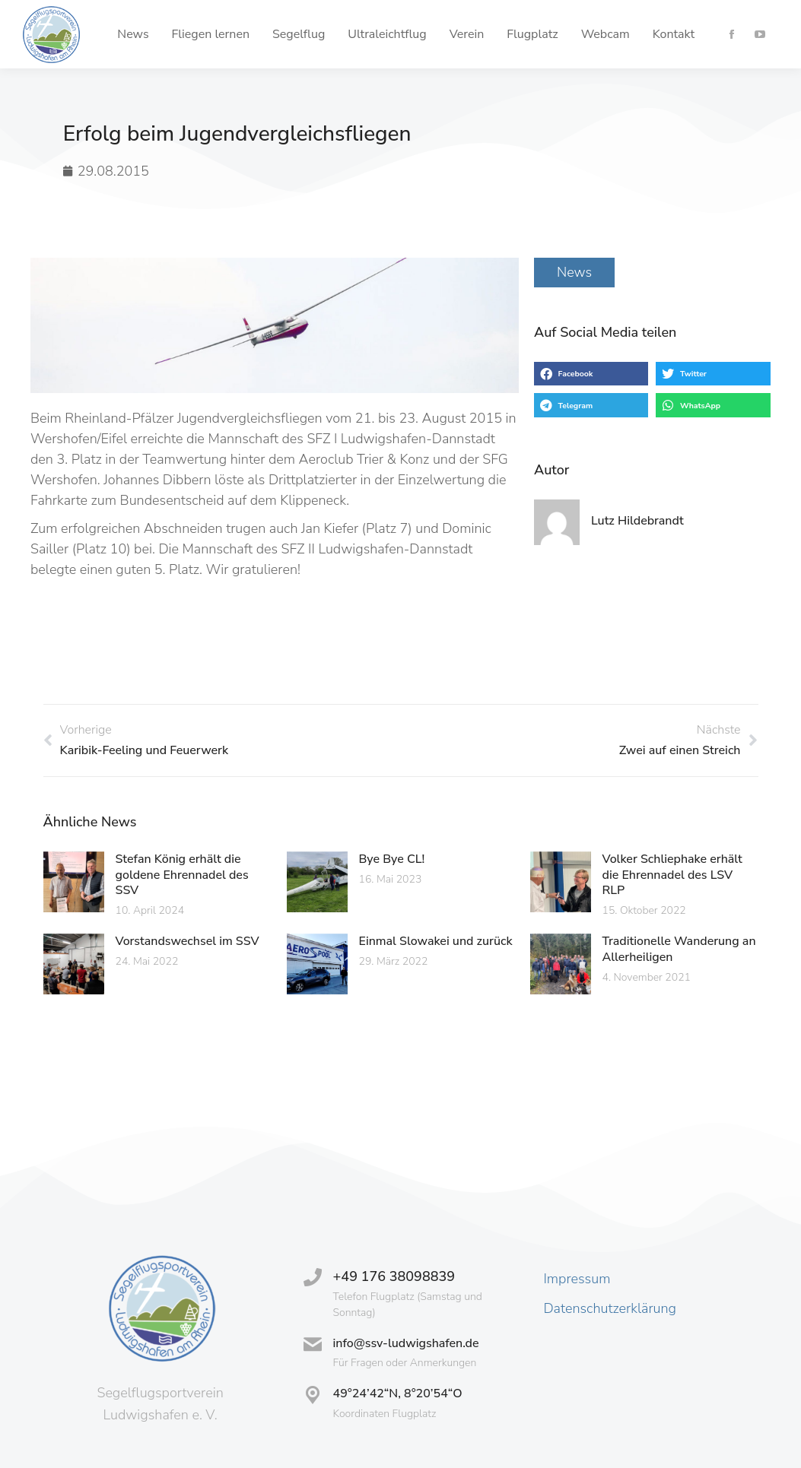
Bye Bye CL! (392, 859)
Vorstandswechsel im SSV (187, 941)
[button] (591, 374)
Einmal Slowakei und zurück (436, 941)
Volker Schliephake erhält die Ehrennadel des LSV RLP (672, 875)
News (574, 272)
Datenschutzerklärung (609, 1308)
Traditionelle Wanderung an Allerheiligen (679, 949)
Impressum (576, 1279)
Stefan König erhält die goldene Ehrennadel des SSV (182, 875)
